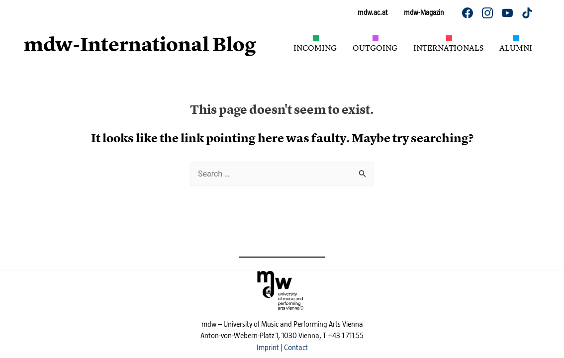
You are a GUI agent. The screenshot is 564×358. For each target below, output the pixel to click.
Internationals (448, 47)
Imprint (268, 347)
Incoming (315, 47)
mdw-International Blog (140, 44)
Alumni (515, 47)
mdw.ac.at (372, 12)
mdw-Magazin (424, 12)
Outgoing (375, 47)
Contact (296, 347)
